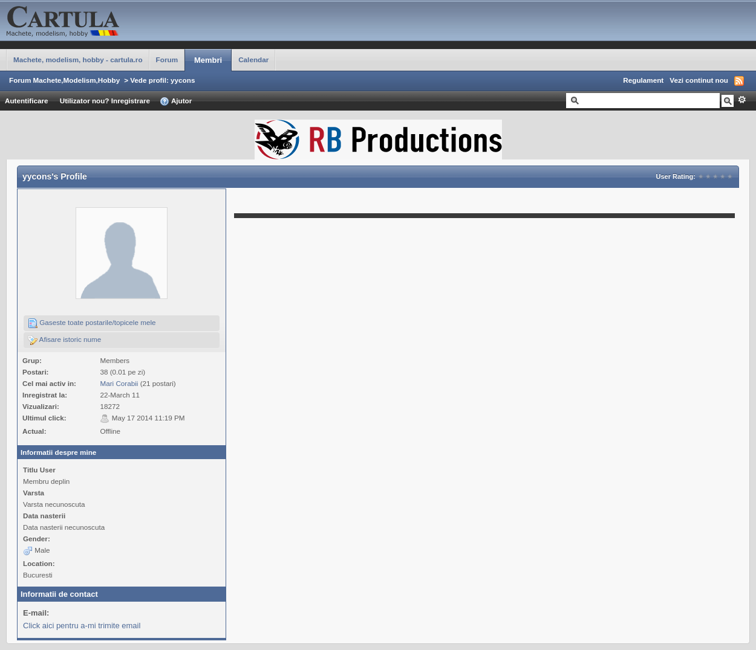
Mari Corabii (119, 383)
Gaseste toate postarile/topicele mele (92, 323)
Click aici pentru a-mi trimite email (81, 625)
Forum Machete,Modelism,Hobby (64, 80)
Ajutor (176, 101)
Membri (208, 60)
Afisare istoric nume (64, 340)
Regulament (643, 80)
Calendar (253, 59)
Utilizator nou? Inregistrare (105, 101)
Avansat (741, 100)
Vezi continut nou (699, 80)
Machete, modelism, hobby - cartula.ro (78, 59)
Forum (167, 59)
